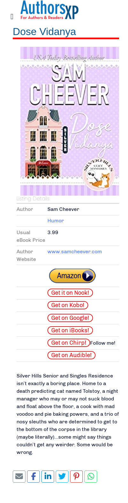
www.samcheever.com (74, 251)
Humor (55, 221)
